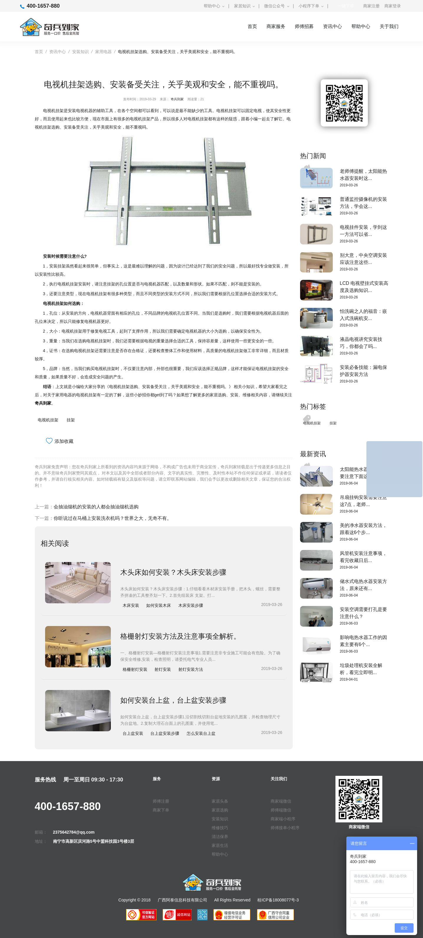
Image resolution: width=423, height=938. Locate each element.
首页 (252, 26)
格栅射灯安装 (135, 669)
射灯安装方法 (190, 669)
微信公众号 (274, 6)
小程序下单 (309, 6)
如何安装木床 (158, 605)
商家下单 (161, 810)
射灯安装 (162, 669)
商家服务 (275, 26)
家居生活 (220, 845)
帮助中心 (212, 6)
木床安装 (131, 605)
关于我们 (389, 26)
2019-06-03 (349, 623)
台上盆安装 (133, 733)
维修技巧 (220, 827)
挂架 (71, 420)
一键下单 (346, 6)
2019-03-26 (349, 185)
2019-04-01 (349, 679)
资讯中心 (332, 26)
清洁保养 (220, 836)
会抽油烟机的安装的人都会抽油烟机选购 (96, 506)
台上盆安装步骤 (164, 733)
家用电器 (103, 51)
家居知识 (242, 6)
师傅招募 (304, 26)
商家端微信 (281, 801)
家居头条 (220, 801)
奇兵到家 (177, 99)
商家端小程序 (283, 819)
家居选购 (220, 810)
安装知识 (80, 51)
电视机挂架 (48, 420)
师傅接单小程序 (285, 827)
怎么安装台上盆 (201, 733)
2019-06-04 (349, 483)
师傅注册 (161, 801)
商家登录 (392, 6)
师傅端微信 (281, 810)
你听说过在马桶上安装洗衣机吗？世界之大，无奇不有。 (113, 518)
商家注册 (371, 6)
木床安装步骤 (190, 605)
